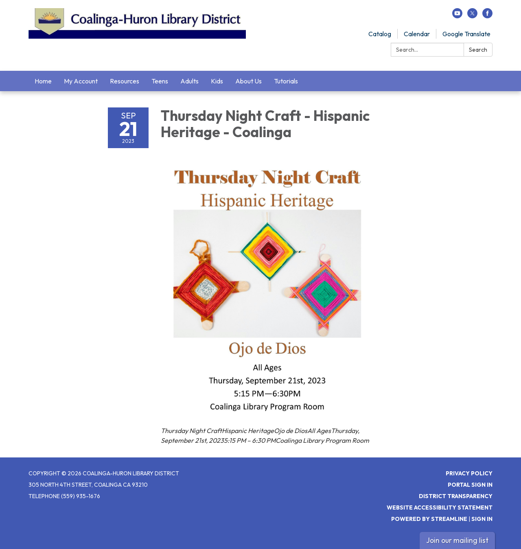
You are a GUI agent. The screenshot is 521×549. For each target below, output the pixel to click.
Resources (124, 81)
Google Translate (466, 34)
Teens (159, 81)
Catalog (379, 34)
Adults (189, 81)
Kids (217, 81)
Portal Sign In (470, 484)
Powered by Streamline (429, 519)
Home (43, 81)
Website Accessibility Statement (440, 507)
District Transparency (456, 496)
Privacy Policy (469, 473)
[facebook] (487, 16)
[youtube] (457, 16)
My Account (81, 81)
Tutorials (286, 81)
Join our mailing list (457, 540)
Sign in (482, 519)
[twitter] (472, 16)
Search (478, 49)
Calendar (417, 34)
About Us (248, 81)
